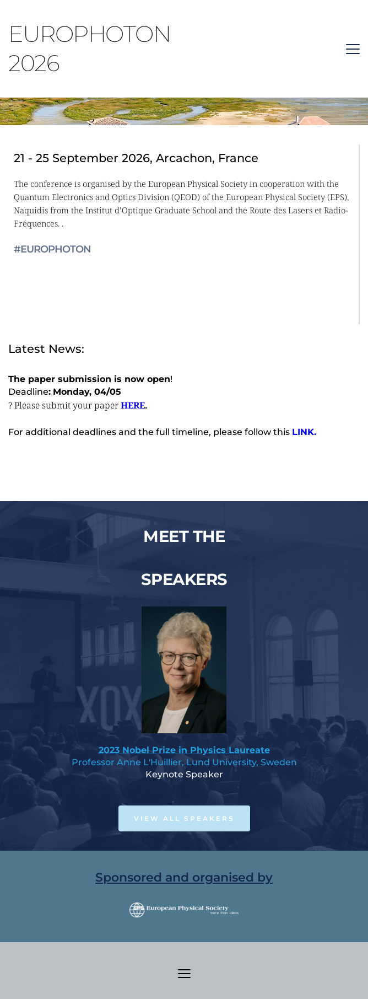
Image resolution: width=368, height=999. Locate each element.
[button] (353, 49)
